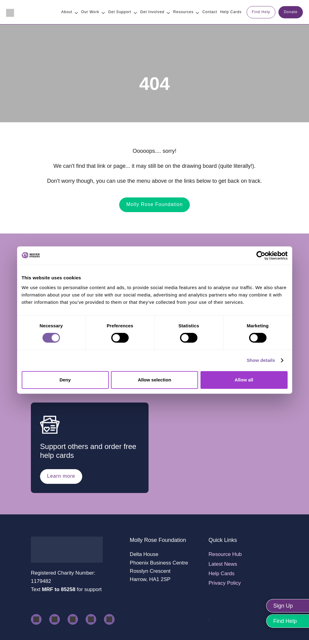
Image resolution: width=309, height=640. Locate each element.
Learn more (61, 476)
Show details (261, 360)
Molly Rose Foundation (154, 204)
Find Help (261, 12)
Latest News (222, 564)
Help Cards (221, 573)
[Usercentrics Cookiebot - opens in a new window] (261, 255)
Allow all (244, 379)
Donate (291, 12)
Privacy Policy (224, 583)
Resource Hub (225, 554)
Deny (65, 379)
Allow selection (154, 379)
